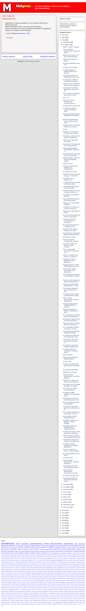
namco (40, 565)
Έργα (24, 569)
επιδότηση (30, 587)
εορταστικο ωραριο (9, 587)
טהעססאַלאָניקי (66, 604)
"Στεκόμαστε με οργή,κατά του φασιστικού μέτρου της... (71, 136)
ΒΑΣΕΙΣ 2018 (24, 571)
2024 (63, 40)
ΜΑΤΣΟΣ (34, 575)
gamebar (74, 564)
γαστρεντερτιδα (42, 584)
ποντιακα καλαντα (68, 596)
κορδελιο (3, 593)
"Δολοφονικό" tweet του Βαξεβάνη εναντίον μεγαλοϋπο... (69, 260)
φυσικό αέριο (13, 604)
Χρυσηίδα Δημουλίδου (51, 578)
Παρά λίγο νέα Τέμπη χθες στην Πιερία (70, 140)
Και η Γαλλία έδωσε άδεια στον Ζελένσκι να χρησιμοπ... (71, 215)
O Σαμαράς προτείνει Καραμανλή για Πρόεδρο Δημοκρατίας (70, 445)
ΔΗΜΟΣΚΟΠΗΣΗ (36, 544)
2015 (63, 530)
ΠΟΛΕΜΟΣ (82, 575)
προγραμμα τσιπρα (12, 598)
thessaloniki (48, 567)
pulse (37, 547)
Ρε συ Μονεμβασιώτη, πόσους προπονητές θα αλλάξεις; (71, 315)
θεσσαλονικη (72, 547)
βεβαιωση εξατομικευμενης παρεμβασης (16, 584)
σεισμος (77, 547)
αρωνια (45, 582)
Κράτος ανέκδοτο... (68, 355)
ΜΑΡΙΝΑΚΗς (75, 555)
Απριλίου (66, 499)
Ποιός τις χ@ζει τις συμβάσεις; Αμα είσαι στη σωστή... (71, 94)
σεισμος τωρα (60, 598)
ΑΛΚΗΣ (38, 569)
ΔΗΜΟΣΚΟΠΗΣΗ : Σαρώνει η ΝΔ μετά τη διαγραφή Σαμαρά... (71, 159)
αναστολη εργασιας (33, 580)
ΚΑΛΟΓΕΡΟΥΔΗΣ (52, 573)
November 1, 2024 (24, 33)
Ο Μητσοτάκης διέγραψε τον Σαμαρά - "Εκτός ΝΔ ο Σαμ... (71, 440)
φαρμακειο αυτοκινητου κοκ (48, 602)
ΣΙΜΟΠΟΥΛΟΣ (40, 556)
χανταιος (19, 604)
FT (84, 560)
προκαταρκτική (25, 560)
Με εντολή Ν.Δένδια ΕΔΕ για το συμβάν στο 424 (71, 225)
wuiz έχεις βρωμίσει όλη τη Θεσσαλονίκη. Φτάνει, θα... (71, 76)
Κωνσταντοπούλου (67, 555)
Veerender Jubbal (81, 562)
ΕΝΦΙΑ (2, 573)
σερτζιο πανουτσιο (68, 598)
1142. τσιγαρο (39, 560)
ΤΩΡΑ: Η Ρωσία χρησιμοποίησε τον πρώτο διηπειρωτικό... (71, 299)
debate (22, 564)
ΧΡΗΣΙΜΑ (31, 578)
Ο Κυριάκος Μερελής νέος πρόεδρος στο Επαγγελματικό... (70, 167)
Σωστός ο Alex (67, 361)
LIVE (47, 551)
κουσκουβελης (50, 547)
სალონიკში (79, 604)
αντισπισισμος (55, 580)
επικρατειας (39, 587)
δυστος (28, 585)
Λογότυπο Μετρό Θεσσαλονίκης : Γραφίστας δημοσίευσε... (71, 461)
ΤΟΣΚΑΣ (12, 578)
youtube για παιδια (18, 569)
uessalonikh (60, 567)
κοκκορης (73, 591)
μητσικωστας (82, 593)
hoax (50, 551)
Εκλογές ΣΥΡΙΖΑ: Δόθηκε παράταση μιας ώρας (70, 229)
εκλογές (40, 585)
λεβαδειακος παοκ (37, 593)
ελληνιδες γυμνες (62, 585)
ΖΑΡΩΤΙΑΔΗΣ (21, 573)
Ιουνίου (65, 494)
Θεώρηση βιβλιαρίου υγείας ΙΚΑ (39, 573)
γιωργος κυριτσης (5, 585)
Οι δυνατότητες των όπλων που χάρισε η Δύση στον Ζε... (70, 341)
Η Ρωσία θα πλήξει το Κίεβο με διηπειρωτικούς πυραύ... (71, 294)
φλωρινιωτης (82, 602)
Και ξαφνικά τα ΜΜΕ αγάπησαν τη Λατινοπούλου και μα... (71, 394)
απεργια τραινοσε (81, 580)
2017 (63, 525)
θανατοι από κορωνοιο (42, 589)
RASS (29, 562)
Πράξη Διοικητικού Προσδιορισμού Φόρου (26, 556)
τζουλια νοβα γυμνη (80, 600)
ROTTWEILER (38, 562)
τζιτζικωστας (72, 600)
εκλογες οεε (65, 547)
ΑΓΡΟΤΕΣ (37, 546)
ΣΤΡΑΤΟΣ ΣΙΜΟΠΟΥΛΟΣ (42, 553)
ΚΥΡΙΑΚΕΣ (73, 573)
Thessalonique (62, 562)
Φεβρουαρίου (67, 504)
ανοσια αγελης (21, 558)
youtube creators (9, 569)
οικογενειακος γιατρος (6, 596)
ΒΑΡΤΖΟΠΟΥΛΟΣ (16, 571)
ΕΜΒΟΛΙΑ (75, 571)
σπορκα (75, 598)
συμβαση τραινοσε (19, 600)
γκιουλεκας (12, 585)
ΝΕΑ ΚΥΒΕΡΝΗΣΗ (5, 556)
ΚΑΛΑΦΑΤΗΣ (42, 547)
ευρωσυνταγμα (52, 587)
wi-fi (68, 567)
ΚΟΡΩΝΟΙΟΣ (68, 551)
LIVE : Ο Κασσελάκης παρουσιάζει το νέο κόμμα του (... (71, 251)
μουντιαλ (26, 549)
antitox (6, 564)
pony (80, 565)
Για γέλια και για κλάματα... (70, 67)
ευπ (48, 587)
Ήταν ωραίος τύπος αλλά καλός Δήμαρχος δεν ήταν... (71, 466)
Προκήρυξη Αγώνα (47, 576)
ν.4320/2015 (25, 594)
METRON (82, 547)
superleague (37, 567)
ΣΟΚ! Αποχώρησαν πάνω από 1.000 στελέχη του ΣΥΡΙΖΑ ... (71, 276)
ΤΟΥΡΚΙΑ (66, 556)
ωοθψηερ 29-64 (55, 604)
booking (12, 564)
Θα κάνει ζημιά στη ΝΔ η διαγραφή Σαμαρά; (70, 417)
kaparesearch (14, 555)
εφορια (58, 587)
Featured (43, 546)
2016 (63, 528)
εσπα (50, 553)
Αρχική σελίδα (27, 56)
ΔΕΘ (37, 555)
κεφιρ (43, 591)
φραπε (8, 604)
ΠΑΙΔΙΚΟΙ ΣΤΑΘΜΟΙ (29, 553)
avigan (2, 555)
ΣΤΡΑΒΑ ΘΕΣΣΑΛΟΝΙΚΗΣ (52, 544)
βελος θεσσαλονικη (30, 584)
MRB (2, 549)
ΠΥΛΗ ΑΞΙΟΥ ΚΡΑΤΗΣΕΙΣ (31, 576)
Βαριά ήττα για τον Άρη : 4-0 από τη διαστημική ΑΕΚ (71, 55)
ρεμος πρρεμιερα (41, 598)
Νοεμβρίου (66, 44)
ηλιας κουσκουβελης (8, 589)
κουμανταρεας (11, 560)
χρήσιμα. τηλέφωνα (30, 604)
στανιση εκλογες (81, 598)
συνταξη (42, 600)
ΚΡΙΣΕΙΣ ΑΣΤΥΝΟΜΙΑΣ (10, 549)
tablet (41, 567)
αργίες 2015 (29, 582)
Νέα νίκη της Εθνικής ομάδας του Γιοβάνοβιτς (71, 403)
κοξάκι (76, 591)
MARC (51, 549)
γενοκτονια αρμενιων (51, 584)
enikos (36, 564)
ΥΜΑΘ (23, 578)
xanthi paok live (72, 567)
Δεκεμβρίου (66, 42)
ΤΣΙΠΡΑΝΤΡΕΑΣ (18, 578)
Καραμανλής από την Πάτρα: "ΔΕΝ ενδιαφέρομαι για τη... (71, 265)
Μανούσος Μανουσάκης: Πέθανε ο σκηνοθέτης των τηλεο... (71, 311)
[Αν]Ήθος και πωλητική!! (70, 372)
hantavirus (82, 564)
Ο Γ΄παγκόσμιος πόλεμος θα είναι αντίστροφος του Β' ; (71, 336)
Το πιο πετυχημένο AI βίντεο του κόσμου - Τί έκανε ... (71, 328)
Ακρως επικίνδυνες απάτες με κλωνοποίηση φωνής (71, 199)
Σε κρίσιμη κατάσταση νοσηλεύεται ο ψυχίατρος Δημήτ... (70, 351)
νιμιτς (20, 560)
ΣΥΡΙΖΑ (31, 549)
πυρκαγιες (25, 598)
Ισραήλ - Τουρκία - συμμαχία (71, 47)
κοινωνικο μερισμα (44, 549)
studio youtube (30, 567)
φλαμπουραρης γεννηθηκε (61, 602)
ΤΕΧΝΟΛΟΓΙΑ (60, 556)
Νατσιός (66, 575)
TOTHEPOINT (52, 562)
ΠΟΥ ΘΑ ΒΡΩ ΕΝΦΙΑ (19, 576)
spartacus (24, 567)
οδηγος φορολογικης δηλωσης (67, 594)
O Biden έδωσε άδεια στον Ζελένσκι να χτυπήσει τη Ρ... (71, 381)
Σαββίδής (83, 576)
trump (52, 567)
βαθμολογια (52, 546)
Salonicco (44, 562)
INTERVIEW (63, 546)
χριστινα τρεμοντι (42, 604)
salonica (10, 567)
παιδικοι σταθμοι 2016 (23, 596)
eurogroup (44, 564)
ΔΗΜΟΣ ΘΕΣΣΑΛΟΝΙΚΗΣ (45, 555)
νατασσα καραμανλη (43, 594)
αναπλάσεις (26, 580)
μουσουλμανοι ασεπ (11, 594)
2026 (63, 35)
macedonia (25, 544)
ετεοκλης (45, 587)
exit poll (54, 564)
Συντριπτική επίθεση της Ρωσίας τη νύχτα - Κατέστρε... (70, 245)
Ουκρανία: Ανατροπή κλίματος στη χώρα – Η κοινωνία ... (71, 175)
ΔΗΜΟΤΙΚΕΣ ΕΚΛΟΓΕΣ (60, 549)
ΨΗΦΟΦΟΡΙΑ (60, 578)
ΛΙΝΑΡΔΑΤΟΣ (68, 544)
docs (9, 555)
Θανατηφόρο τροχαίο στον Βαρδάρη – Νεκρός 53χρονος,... (70, 422)
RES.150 (33, 562)
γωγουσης (17, 585)
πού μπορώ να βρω (77, 596)
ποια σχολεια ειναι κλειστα (58, 596)
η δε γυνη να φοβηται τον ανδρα (64, 558)
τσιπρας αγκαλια (37, 602)
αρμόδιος (41, 582)
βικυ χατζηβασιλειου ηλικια (50, 558)
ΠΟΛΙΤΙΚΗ (3, 576)
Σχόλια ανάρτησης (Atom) (32, 61)
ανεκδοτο (15, 558)
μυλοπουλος (19, 594)
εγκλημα (33, 585)
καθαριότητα (11, 591)
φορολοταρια (4, 604)
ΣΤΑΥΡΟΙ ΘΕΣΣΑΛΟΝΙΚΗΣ (50, 556)
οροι (17, 596)
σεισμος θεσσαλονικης (51, 598)
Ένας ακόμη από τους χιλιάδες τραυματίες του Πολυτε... (71, 385)
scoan (14, 567)
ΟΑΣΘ (18, 544)
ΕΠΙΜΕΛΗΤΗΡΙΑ (71, 549)
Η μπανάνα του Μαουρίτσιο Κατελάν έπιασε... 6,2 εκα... (71, 285)
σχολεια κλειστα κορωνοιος (51, 600)
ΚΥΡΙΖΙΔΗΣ (76, 551)
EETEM (81, 560)
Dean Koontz (76, 560)
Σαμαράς (3, 578)
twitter (55, 567)
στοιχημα (12, 600)
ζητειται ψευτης (74, 587)
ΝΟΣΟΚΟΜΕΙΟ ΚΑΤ (59, 575)
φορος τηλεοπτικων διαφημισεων (22, 547)
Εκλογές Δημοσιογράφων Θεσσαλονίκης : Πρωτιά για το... (71, 149)
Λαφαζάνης (28, 575)
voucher (65, 567)
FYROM (33, 547)
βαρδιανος (63, 582)
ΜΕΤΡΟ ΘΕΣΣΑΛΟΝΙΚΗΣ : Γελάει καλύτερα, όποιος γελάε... (71, 121)
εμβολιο (76, 585)
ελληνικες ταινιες (70, 585)
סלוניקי (71, 604)
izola (8, 565)
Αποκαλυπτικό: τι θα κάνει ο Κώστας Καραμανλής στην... (71, 399)
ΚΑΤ (65, 573)
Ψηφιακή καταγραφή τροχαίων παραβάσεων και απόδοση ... (71, 115)
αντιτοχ (60, 580)
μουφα (58, 546)
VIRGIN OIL (73, 562)
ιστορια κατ (70, 589)
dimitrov (6, 555)
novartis (47, 565)
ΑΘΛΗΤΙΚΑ (33, 569)
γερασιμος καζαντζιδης (61, 584)
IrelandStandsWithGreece (7, 562)
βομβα (37, 584)
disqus (33, 564)
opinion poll (52, 565)
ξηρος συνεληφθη (55, 594)
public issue (62, 551)
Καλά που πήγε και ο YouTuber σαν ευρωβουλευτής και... (69, 101)
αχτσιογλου (58, 582)
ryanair (2, 567)
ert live (40, 564)
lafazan (13, 565)
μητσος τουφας (10, 547)
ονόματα (13, 596)
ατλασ (54, 582)
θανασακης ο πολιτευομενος (20, 589)
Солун (61, 604)
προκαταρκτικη (58, 547)
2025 (63, 37)
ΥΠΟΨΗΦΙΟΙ (74, 546)
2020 (63, 518)
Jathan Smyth (18, 562)
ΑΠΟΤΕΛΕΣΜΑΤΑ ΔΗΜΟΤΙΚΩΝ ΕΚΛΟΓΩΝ (64, 569)
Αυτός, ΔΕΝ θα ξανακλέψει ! (71, 369)
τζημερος (31, 560)
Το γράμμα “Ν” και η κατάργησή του (68, 179)
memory (36, 565)
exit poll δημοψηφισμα (61, 564)
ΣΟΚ (58, 576)
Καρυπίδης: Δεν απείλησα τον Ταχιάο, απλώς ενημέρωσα (71, 84)
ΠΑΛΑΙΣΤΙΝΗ (13, 556)
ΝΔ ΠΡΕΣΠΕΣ (81, 555)
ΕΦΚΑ (79, 545)
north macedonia (80, 544)
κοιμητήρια (56, 591)
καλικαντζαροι (18, 591)
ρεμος (35, 598)
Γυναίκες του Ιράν (68, 457)
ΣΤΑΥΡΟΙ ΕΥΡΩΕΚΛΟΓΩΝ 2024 (72, 576)
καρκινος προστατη (31, 591)
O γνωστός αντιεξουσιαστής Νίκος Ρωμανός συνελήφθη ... (71, 365)
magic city (32, 565)
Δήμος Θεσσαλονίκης (68, 571)
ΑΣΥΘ (30, 555)
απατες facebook (67, 580)
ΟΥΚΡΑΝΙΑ (71, 575)
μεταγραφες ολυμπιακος (55, 593)
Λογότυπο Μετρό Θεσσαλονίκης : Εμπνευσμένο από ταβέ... (71, 471)
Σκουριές (8, 578)
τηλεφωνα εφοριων (5, 602)
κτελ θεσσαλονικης (34, 551)
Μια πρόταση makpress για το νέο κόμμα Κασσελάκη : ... (71, 319)
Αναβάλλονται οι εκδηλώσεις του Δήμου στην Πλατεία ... (71, 132)
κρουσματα (27, 546)
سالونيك (74, 604)
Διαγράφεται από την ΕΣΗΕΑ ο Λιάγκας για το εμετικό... (71, 125)
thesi (44, 567)
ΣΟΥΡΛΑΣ (62, 576)
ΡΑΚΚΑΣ (55, 576)
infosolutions (4, 565)
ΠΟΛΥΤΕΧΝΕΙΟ (10, 576)
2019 (63, 520)
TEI (48, 562)
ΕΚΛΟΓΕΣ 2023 (55, 555)
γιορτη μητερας (81, 584)
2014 (63, 533)
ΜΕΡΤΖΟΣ (12, 546)
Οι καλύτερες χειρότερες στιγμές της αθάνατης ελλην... (70, 110)
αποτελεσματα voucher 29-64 (32, 558)
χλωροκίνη (23, 604)
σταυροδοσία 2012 (5, 600)
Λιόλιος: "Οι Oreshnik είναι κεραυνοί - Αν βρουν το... (70, 255)
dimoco (29, 564)
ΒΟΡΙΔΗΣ (30, 571)
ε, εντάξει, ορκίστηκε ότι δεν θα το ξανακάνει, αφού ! (71, 183)
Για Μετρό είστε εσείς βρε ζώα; (71, 105)
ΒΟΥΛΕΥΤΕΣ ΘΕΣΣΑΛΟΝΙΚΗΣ (40, 571)
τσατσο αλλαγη (29, 602)
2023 (63, 510)
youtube (3, 569)
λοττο (49, 593)
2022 (63, 513)
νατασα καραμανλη (33, 594)
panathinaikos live (60, 565)
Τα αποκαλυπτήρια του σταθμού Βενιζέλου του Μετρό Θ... (70, 71)
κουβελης (7, 593)
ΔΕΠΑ (52, 571)
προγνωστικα (4, 598)
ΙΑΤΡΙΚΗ (61, 555)
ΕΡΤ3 (6, 573)
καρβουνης (23, 591)
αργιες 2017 (35, 582)
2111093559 (53, 560)
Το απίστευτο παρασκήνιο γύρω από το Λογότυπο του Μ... (71, 408)
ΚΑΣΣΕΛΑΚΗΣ (60, 573)
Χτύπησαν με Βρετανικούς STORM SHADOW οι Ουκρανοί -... (70, 305)
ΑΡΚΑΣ (76, 569)
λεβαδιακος (44, 593)
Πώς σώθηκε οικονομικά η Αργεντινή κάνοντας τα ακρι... (70, 290)
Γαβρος (49, 571)
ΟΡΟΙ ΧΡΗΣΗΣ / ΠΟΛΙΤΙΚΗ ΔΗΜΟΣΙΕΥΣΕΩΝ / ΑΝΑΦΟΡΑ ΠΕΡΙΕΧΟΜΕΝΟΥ (68, 25)
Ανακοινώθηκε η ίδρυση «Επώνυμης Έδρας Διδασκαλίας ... (69, 270)
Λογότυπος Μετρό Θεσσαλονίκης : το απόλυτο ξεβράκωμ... (71, 376)
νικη (50, 594)
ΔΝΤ (62, 571)
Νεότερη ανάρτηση (8, 56)
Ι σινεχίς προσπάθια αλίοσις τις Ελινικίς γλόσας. (71, 187)
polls (57, 551)
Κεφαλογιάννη (9, 575)
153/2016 (47, 560)
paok (65, 565)
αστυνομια (41, 558)
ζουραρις (80, 587)
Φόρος (27, 578)
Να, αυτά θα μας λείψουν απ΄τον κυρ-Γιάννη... (70, 389)
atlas (9, 564)
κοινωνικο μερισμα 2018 (64, 591)
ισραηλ (65, 589)
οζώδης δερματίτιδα (80, 594)
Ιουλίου (65, 492)
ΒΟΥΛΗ (34, 555)
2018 (63, 523)
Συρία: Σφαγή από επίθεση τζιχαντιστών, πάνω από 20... (70, 89)
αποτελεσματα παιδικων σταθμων (9, 582)
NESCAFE (24, 562)
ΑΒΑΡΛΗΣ (28, 569)
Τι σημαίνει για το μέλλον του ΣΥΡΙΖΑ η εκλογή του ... (71, 207)
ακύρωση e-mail (19, 580)
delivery (26, 564)
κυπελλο (21, 593)
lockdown (24, 565)
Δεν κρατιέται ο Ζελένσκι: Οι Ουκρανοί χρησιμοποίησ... (71, 346)
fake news (69, 564)
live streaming (19, 565)
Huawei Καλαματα (80, 553)
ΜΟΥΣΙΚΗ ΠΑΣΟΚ (49, 575)
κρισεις (16, 560)
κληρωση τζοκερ (76, 558)
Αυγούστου (66, 489)
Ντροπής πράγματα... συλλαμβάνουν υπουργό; (70, 240)
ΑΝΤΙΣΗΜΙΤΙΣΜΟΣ (48, 569)
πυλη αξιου (20, 598)
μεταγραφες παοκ (66, 593)
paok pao (69, 565)
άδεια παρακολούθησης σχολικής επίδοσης (73, 578)
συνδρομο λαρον (28, 600)
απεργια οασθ (17, 551)
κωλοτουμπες (26, 593)
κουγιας (11, 593)
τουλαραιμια (13, 602)
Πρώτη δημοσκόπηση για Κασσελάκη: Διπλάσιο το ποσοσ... (70, 479)
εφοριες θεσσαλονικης (65, 587)
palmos (54, 551)
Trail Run (68, 562)
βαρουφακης (69, 582)
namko (43, 565)
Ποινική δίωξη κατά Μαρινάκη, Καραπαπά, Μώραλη (71, 332)
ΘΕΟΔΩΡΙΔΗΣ (28, 573)
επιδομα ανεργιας (18, 587)
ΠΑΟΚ (83, 545)
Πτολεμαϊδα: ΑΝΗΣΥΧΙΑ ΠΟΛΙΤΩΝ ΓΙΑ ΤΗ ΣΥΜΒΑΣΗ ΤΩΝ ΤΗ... (69, 427)
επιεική (35, 587)
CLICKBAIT (69, 560)
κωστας (31, 593)
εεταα (36, 585)
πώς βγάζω (31, 598)
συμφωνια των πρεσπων (59, 553)
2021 (63, 515)
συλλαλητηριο (20, 546)
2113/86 (74, 553)
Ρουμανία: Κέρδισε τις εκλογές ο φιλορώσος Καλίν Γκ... (71, 191)
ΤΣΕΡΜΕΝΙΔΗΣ (72, 556)
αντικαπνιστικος (48, 580)
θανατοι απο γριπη (32, 589)
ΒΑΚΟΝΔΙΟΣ (9, 571)
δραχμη (25, 585)
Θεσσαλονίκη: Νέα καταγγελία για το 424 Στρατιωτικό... (71, 154)
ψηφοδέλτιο (49, 604)
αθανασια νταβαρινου (10, 580)
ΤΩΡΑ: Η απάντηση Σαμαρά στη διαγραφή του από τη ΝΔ (71, 436)
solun (20, 567)
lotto (28, 565)
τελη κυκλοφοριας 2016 (63, 600)
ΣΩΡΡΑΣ (3, 547)
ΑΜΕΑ (42, 569)
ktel (10, 565)
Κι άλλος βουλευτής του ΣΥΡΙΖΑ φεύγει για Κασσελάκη (69, 220)
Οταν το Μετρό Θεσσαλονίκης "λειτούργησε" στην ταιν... (71, 412)
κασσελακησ (39, 591)
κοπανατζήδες (82, 591)
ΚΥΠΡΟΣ (69, 573)
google (78, 564)
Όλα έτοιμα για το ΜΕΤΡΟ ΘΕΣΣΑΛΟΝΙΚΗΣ (70, 358)
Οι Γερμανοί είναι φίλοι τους (71, 475)
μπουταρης (43, 551)
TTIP (57, 562)
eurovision (49, 564)
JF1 (14, 562)
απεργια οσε (74, 580)
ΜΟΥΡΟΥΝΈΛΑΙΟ (40, 575)
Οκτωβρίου (66, 484)
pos (47, 546)
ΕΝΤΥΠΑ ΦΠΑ (81, 571)
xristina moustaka (81, 567)
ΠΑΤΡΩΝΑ (76, 575)
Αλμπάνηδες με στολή (69, 237)
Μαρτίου (65, 502)
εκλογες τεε (44, 585)
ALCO (65, 560)
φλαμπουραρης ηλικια (73, 602)
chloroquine (17, 564)
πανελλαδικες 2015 (33, 596)
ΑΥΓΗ (79, 569)
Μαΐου (65, 497)
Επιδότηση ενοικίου (12, 573)
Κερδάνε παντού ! (68, 163)
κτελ (22, 549)
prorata (83, 565)
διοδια (21, 585)
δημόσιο (27, 551)
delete (32, 546)
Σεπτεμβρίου (67, 487)
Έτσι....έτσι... (66, 97)
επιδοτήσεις (25, 587)
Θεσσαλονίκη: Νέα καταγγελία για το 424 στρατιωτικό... (71, 144)
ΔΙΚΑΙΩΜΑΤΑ (57, 571)
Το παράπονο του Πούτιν (70, 171)
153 (44, 560)
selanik (17, 567)
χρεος (36, 604)
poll (69, 546)
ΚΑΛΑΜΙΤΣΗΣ (7, 543)
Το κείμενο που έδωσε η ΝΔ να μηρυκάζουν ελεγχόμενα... (71, 432)
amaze (2, 564)
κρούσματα (16, 593)
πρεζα (83, 596)
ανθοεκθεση (11, 551)
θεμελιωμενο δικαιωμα (53, 589)
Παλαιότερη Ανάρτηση (47, 56)
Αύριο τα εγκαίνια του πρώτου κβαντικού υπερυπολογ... (71, 323)
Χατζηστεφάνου (37, 578)
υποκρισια (69, 553)
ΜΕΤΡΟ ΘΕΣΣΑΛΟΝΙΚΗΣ (17, 553)
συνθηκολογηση (36, 600)
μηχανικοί (3, 594)
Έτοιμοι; (65, 129)
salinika (6, 567)
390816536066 (59, 560)
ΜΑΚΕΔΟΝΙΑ (5, 546)
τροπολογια (22, 602)
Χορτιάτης (43, 578)
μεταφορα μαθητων (74, 593)
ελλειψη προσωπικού (53, 585)
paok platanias (75, 565)
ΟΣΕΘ (19, 549)
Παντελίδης (40, 576)
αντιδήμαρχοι (41, 580)
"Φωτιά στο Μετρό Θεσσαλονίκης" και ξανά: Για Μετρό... (71, 51)
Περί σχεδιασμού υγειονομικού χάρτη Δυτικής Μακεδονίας (71, 233)
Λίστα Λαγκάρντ (21, 575)
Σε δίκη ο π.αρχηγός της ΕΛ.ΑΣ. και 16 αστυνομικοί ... (71, 450)
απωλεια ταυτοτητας (21, 582)
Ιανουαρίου (66, 507)
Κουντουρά (15, 575)
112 (34, 560)
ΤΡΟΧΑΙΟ (36, 549)
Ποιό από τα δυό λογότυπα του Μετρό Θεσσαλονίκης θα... (71, 280)
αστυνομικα (49, 582)
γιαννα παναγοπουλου (72, 584)
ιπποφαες (61, 589)
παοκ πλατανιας (41, 596)
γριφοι (23, 551)
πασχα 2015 (48, 596)
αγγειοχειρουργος (9, 558)
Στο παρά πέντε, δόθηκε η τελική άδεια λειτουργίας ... (71, 80)
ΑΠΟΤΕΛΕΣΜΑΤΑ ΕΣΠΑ (23, 555)
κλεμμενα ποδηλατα (49, 591)
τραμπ (18, 602)
